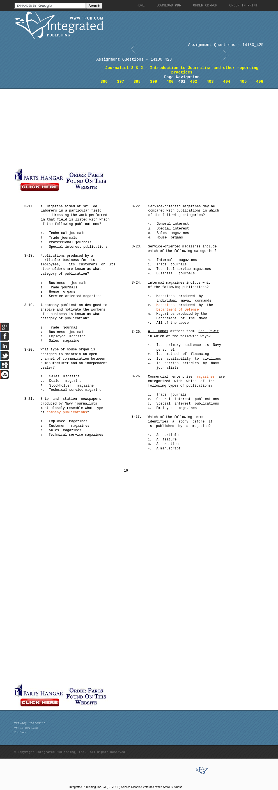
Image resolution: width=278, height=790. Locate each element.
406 (259, 81)
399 (153, 81)
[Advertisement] (133, 128)
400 (170, 81)
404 (226, 81)
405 (243, 81)
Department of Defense (178, 310)
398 (137, 81)
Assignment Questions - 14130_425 (226, 45)
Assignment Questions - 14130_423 (134, 59)
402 (193, 81)
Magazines (166, 305)
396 (103, 81)
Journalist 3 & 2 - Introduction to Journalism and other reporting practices (181, 70)
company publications (67, 412)
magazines (205, 377)
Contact (20, 732)
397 (120, 81)
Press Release (26, 728)
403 (209, 81)
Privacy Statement (29, 723)
